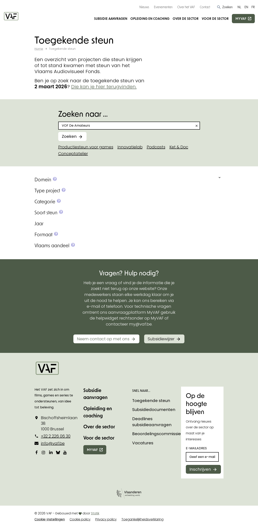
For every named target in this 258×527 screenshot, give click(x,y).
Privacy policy (106, 519)
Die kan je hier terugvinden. (104, 86)
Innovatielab (130, 147)
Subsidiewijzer (161, 339)
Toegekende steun (151, 400)
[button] (225, 7)
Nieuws (144, 7)
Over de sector (186, 18)
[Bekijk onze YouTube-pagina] (65, 452)
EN (246, 7)
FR (253, 7)
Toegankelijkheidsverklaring (142, 519)
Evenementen (163, 7)
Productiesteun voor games (85, 147)
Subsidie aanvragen (110, 18)
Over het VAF (186, 7)
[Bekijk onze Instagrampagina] (44, 452)
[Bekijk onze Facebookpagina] (36, 452)
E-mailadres (196, 448)
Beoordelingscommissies (157, 434)
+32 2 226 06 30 (55, 436)
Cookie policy (80, 519)
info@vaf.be (53, 443)
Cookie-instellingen (49, 519)
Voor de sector (215, 18)
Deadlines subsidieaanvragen (151, 422)
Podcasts (156, 147)
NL (239, 7)
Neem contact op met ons (103, 339)
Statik (95, 513)
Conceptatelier (73, 153)
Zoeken (69, 136)
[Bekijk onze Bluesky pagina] (58, 452)
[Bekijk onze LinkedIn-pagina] (51, 452)
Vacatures (142, 443)
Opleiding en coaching (149, 18)
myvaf (240, 18)
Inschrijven (200, 469)
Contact (205, 7)
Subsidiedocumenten (153, 409)
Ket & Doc (178, 147)
